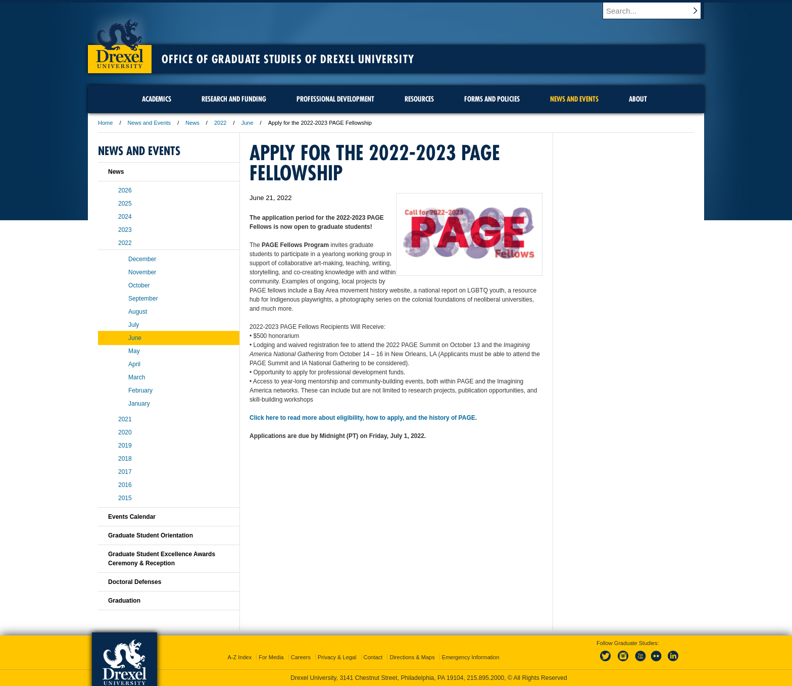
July (133, 324)
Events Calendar (132, 516)
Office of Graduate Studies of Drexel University (288, 59)
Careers (301, 657)
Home (105, 123)
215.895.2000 (485, 677)
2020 (125, 432)
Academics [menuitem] (156, 99)
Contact (373, 657)
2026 (125, 190)
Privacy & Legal (337, 657)
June (247, 123)
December (142, 259)
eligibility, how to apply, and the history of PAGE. (406, 417)
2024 (125, 216)
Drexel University (120, 40)
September (143, 298)
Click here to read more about (292, 417)
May (134, 351)
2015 (125, 498)
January (139, 403)
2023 (125, 229)
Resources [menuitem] (419, 99)
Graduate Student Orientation (150, 535)
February (140, 390)
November (142, 272)
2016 (125, 484)
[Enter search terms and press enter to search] (658, 11)
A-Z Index (239, 657)
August (137, 311)
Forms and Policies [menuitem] (492, 99)
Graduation (124, 600)
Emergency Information (471, 657)
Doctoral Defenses (134, 581)
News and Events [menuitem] (574, 99)
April (134, 364)
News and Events (149, 123)
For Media (271, 657)
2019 (125, 445)
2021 (125, 419)
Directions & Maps (411, 657)
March (136, 377)
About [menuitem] (638, 99)
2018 (125, 458)
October (139, 285)
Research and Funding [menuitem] (234, 99)
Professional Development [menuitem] (335, 99)
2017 (125, 471)
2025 (125, 203)
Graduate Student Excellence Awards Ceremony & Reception (161, 559)
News (192, 123)
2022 (220, 123)
